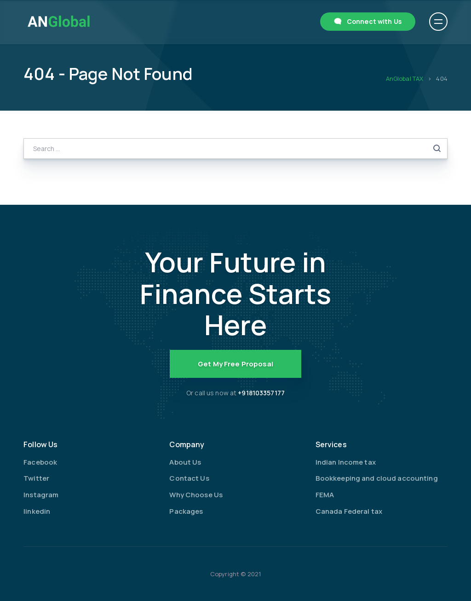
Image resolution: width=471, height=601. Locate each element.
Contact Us (189, 478)
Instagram (40, 495)
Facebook (40, 462)
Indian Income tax (346, 462)
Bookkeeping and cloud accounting (377, 478)
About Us (185, 462)
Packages (186, 511)
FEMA (325, 495)
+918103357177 (261, 392)
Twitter (36, 478)
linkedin (36, 511)
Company (186, 444)
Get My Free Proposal (235, 364)
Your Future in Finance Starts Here (236, 293)
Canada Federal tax (349, 511)
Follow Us (40, 444)
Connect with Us (374, 21)
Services (331, 444)
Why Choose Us (196, 495)
